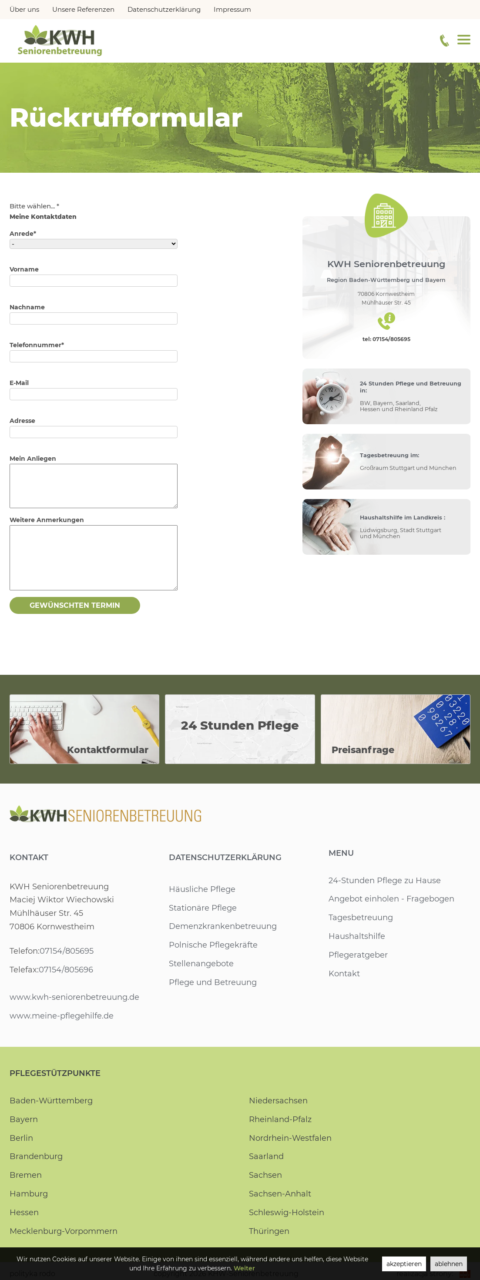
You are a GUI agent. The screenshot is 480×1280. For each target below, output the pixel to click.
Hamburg (29, 1194)
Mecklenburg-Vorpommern (64, 1231)
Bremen (26, 1175)
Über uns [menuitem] (24, 9)
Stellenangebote (201, 963)
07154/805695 (66, 951)
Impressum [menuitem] (231, 9)
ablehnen (448, 1264)
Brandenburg (36, 1156)
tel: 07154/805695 (386, 339)
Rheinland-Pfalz (280, 1119)
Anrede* (22, 234)
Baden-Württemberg (51, 1101)
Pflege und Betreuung (213, 982)
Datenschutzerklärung (225, 857)
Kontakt (29, 857)
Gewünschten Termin (75, 605)
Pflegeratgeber (358, 955)
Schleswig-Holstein (286, 1212)
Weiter (243, 1268)
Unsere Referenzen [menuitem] (83, 9)
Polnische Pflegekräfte (213, 945)
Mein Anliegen (33, 458)
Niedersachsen (278, 1101)
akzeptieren (402, 1264)
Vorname (24, 269)
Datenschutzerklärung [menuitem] (163, 9)
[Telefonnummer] (444, 40)
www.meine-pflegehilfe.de (61, 1016)
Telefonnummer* (37, 345)
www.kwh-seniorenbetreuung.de (74, 997)
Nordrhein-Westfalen (290, 1138)
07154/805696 (65, 970)
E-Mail (19, 383)
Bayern (23, 1119)
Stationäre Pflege (203, 908)
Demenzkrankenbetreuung (222, 926)
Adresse (22, 421)
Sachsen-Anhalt (280, 1194)
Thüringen (269, 1231)
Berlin (21, 1138)
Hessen (24, 1212)
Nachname (27, 307)
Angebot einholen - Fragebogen (392, 899)
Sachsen (265, 1175)
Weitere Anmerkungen (46, 520)
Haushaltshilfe (356, 936)
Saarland (266, 1156)
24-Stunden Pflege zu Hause (384, 880)
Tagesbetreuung (361, 917)
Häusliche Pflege (202, 889)
